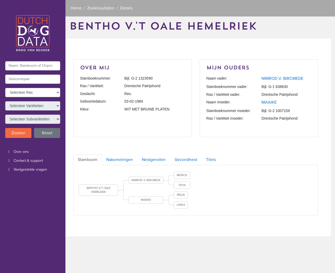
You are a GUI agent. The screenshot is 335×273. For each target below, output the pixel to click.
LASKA (181, 204)
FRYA (182, 185)
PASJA (181, 194)
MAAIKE (269, 102)
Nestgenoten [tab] (154, 160)
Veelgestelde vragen (26, 169)
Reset (47, 133)
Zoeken (18, 133)
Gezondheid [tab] (186, 160)
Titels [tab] (211, 160)
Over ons (17, 152)
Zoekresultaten (101, 8)
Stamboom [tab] (87, 160)
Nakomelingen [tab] (119, 160)
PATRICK (182, 175)
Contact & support (24, 161)
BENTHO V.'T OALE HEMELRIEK (98, 190)
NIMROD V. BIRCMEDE (282, 78)
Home (76, 8)
